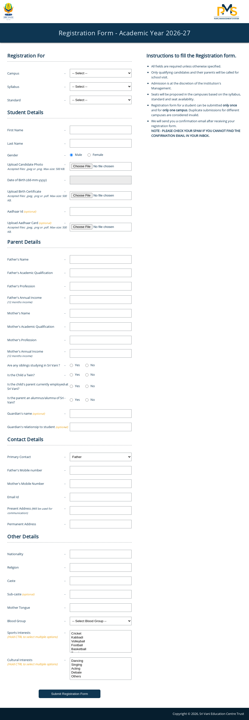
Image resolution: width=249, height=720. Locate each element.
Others (100, 676)
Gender (12, 155)
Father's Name (17, 259)
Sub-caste (20, 594)
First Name (15, 130)
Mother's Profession (21, 340)
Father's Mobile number (24, 470)
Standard (14, 100)
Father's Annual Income (24, 299)
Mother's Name (18, 313)
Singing (100, 665)
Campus (13, 73)
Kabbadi (100, 637)
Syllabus (13, 86)
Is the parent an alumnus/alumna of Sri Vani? (35, 400)
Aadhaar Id (21, 211)
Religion (13, 567)
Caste (11, 581)
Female (98, 154)
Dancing (100, 661)
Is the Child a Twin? (21, 375)
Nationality (15, 554)
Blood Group (16, 621)
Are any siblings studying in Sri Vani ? (33, 365)
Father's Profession (21, 286)
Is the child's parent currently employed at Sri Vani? (37, 386)
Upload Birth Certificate (37, 195)
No (92, 365)
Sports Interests (32, 632)
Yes (77, 365)
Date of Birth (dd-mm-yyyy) (27, 180)
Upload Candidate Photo (36, 166)
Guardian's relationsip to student (37, 427)
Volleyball (100, 641)
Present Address (29, 510)
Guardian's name (26, 413)
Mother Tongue (18, 607)
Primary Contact (19, 457)
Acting (100, 669)
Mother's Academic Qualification (30, 326)
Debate (100, 672)
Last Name (15, 143)
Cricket (100, 634)
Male (78, 154)
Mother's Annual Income (25, 353)
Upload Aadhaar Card (37, 227)
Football (100, 645)
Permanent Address (21, 524)
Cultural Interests (32, 660)
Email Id (13, 497)
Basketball (100, 649)
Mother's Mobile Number (25, 483)
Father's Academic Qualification (30, 273)
